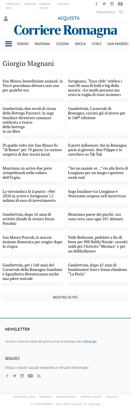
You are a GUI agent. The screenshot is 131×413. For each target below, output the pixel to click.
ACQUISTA (69, 18)
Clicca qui (90, 341)
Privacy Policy (91, 397)
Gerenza (46, 397)
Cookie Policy (66, 397)
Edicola (112, 397)
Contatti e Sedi (24, 397)
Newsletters (106, 12)
